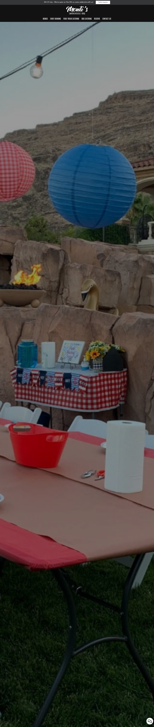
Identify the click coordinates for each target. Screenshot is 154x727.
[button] (68, 724)
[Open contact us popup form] (149, 721)
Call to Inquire (103, 2)
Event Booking (55, 18)
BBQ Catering (87, 18)
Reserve (97, 18)
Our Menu (77, 377)
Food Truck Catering (71, 18)
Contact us (106, 18)
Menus (45, 18)
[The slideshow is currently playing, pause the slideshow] (5, 720)
